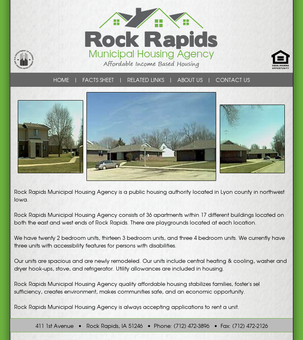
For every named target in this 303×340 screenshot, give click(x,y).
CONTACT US (233, 80)
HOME (61, 80)
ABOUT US (189, 80)
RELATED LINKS (145, 80)
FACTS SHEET (98, 80)
